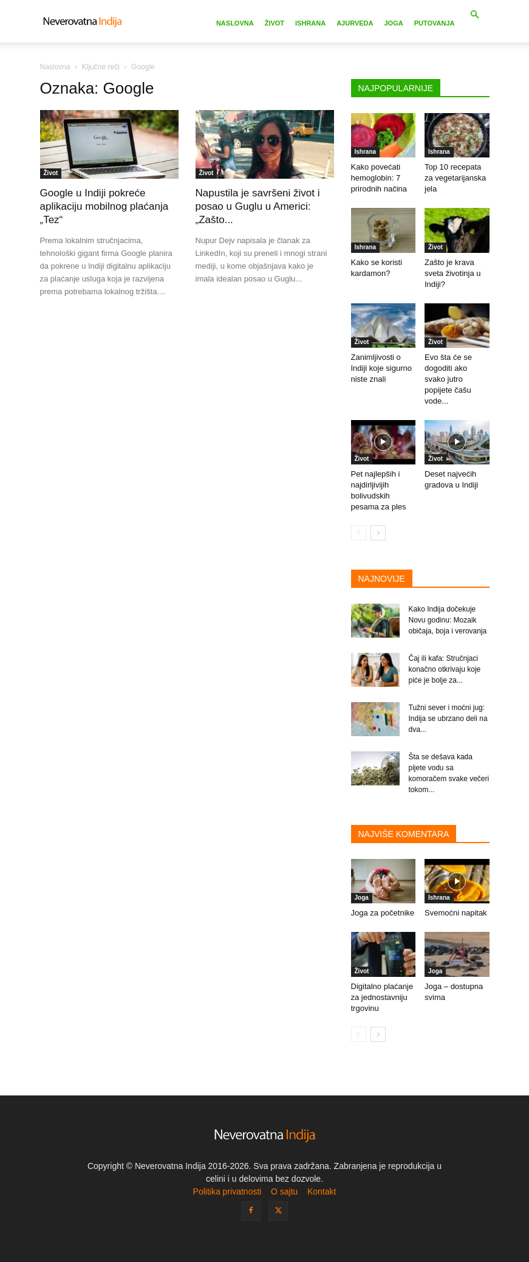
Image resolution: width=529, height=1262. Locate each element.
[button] (475, 15)
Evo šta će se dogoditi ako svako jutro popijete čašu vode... (448, 379)
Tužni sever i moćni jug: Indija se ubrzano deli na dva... (448, 718)
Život (274, 23)
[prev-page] (358, 532)
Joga (393, 23)
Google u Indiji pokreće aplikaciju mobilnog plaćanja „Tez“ (104, 206)
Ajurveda (354, 23)
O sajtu (284, 1191)
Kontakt (321, 1191)
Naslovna (235, 23)
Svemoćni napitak (456, 912)
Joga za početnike (383, 912)
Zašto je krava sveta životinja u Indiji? (453, 273)
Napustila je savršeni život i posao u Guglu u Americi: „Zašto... (258, 206)
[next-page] (378, 532)
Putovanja (434, 23)
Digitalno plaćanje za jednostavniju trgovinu (382, 997)
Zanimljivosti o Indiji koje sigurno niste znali (381, 368)
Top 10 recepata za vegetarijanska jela (455, 177)
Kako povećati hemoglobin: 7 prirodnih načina (379, 177)
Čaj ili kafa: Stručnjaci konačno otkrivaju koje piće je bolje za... (445, 669)
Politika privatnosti (227, 1191)
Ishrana (310, 23)
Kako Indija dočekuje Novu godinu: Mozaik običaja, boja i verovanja (448, 620)
